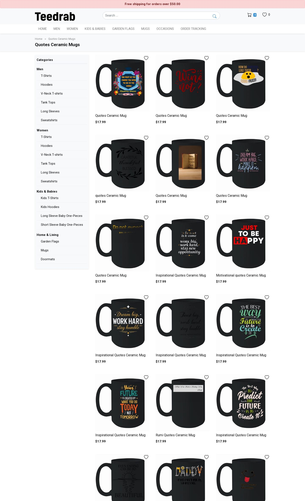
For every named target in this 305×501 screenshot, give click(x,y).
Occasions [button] (165, 29)
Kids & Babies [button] (95, 29)
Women (42, 130)
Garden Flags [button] (123, 29)
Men (40, 69)
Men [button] (57, 29)
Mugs (145, 29)
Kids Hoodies (50, 207)
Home (42, 29)
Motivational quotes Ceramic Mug (241, 275)
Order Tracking (193, 29)
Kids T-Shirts (49, 198)
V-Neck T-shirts (52, 93)
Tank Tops (48, 102)
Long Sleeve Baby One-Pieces (61, 216)
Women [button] (72, 29)
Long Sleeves (50, 111)
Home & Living (47, 235)
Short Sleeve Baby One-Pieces (62, 225)
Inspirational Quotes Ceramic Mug (181, 275)
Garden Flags (50, 241)
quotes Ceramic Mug (110, 196)
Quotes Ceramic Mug (110, 116)
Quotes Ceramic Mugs (61, 38)
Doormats (48, 259)
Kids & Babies (47, 191)
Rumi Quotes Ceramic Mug (175, 435)
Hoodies (47, 85)
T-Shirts (46, 76)
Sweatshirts (49, 120)
